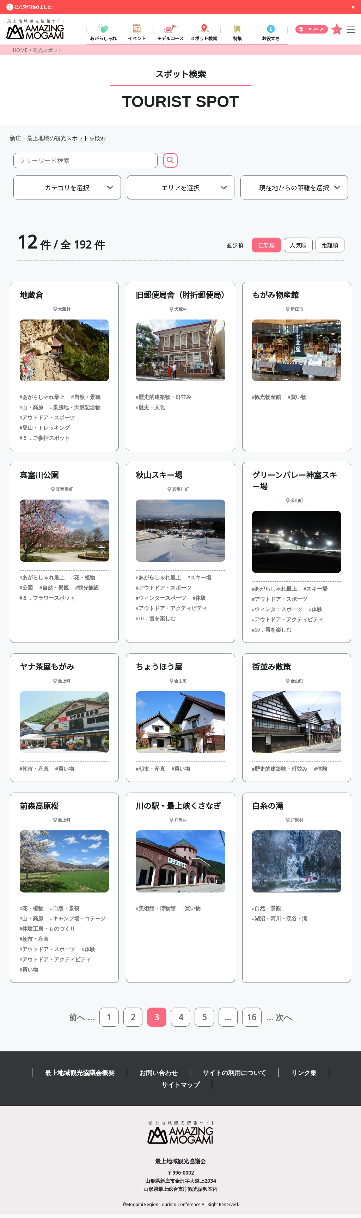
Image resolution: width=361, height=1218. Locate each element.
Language (315, 30)
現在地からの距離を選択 (294, 190)
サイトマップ (180, 1089)
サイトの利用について (234, 1077)
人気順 (298, 248)
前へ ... (78, 1020)
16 (254, 1020)
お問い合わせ (159, 1077)
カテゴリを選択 (67, 190)
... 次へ (282, 1020)
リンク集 (304, 1077)
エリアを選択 (180, 190)
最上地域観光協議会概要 (80, 1077)
